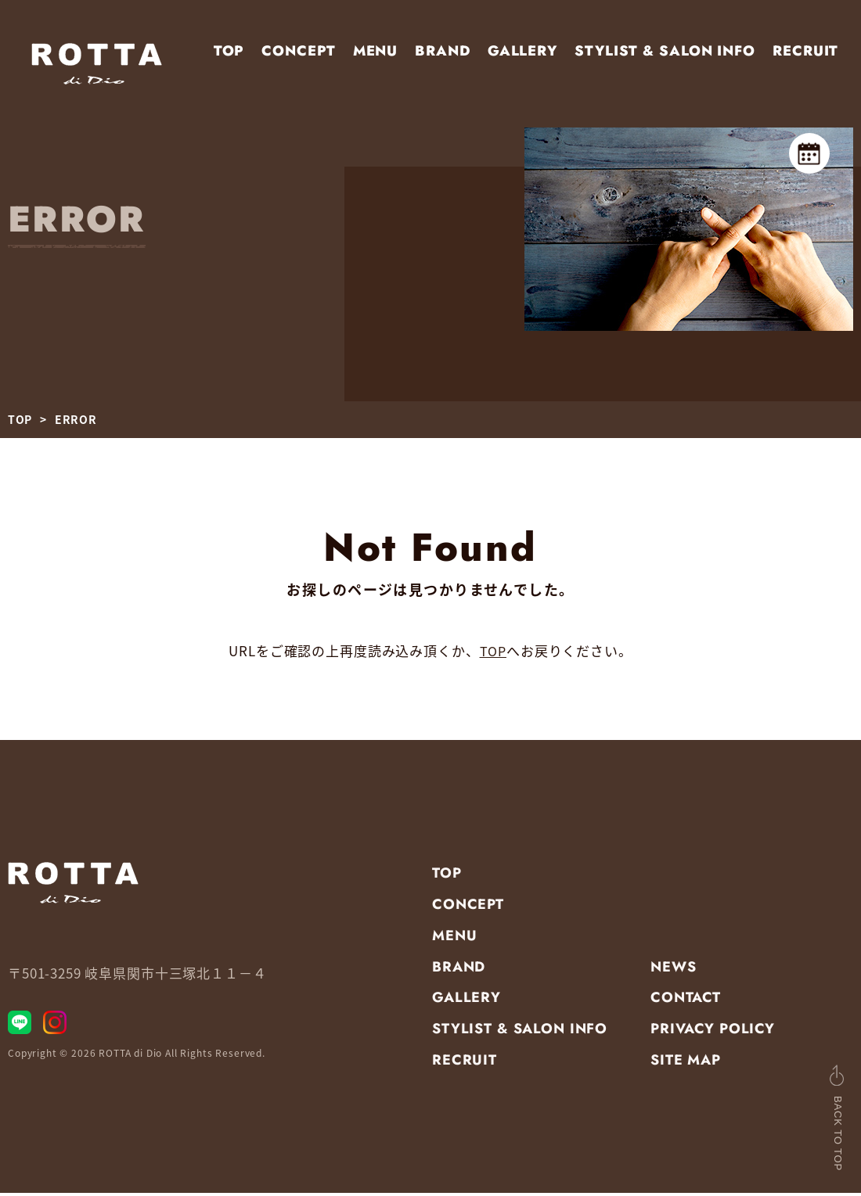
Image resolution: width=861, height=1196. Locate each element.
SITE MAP (685, 1064)
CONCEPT (298, 51)
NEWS (673, 970)
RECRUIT (805, 51)
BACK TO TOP (805, 1117)
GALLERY (522, 51)
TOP (229, 51)
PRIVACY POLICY (712, 1032)
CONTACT (685, 1001)
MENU (375, 51)
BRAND (442, 51)
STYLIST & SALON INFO (665, 51)
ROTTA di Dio (130, 1064)
